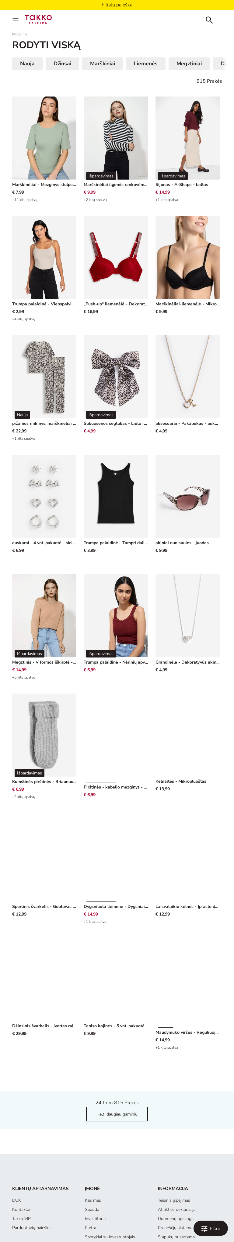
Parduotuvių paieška (31, 1191)
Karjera (91, 1219)
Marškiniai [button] (102, 63)
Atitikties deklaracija (176, 1173)
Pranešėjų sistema (175, 1191)
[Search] (209, 19)
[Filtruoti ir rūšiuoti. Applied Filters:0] (211, 1228)
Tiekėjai (92, 1209)
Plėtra (90, 1191)
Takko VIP (21, 1182)
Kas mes (93, 1164)
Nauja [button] (27, 63)
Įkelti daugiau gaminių (117, 1077)
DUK (16, 1164)
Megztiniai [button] (189, 63)
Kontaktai (21, 1173)
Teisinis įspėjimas (174, 1164)
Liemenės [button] (146, 63)
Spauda (92, 1173)
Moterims (19, 34)
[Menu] (16, 19)
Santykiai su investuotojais (110, 1200)
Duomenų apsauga (176, 1182)
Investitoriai (96, 1182)
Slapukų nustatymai (177, 1200)
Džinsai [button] (62, 63)
